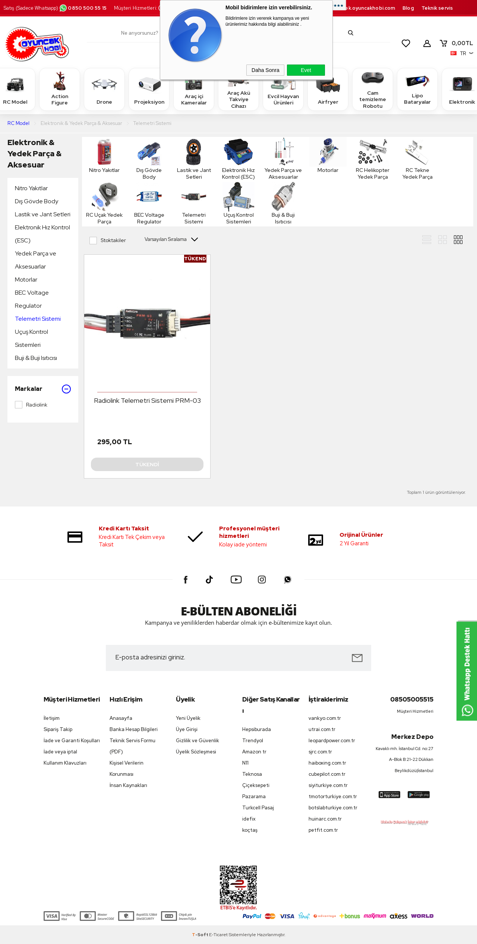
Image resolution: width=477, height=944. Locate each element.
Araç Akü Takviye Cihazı (238, 89)
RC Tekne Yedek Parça (417, 158)
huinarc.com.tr (325, 819)
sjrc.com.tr (320, 752)
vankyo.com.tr (325, 718)
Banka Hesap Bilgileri (134, 729)
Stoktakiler (107, 240)
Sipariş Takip (58, 729)
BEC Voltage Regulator (32, 299)
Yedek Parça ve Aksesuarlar (35, 260)
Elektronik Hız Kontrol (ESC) (42, 233)
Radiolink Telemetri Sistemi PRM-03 (147, 400)
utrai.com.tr (322, 729)
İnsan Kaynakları (128, 785)
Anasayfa (121, 718)
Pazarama (254, 796)
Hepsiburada (256, 729)
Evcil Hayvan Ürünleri (283, 89)
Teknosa (252, 774)
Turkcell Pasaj (258, 808)
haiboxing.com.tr (327, 763)
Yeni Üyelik (188, 718)
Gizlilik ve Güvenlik (197, 740)
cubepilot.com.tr (327, 774)
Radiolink (31, 404)
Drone (104, 89)
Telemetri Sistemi (38, 319)
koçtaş (250, 830)
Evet (306, 70)
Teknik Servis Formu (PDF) (132, 746)
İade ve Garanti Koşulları (72, 740)
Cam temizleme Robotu (372, 89)
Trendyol (252, 740)
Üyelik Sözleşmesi (196, 752)
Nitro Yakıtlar (31, 188)
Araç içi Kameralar (193, 89)
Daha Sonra (265, 70)
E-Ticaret (218, 935)
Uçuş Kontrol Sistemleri (31, 338)
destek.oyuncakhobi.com (364, 8)
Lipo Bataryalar (417, 88)
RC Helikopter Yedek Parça (372, 158)
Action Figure (59, 89)
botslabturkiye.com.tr (333, 808)
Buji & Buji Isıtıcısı (36, 358)
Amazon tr (254, 752)
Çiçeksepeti (255, 785)
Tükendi (147, 464)
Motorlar (26, 279)
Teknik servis (437, 8)
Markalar (43, 389)
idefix (249, 819)
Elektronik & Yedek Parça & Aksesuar (34, 153)
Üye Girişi (187, 729)
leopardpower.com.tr (332, 740)
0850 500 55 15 (82, 8)
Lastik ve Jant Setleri (42, 214)
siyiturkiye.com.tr (328, 785)
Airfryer (328, 89)
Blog (408, 8)
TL (456, 43)
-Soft (200, 935)
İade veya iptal (60, 752)
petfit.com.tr (323, 830)
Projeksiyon (149, 89)
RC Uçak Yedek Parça (104, 203)
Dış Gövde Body (36, 201)
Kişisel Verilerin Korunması (126, 768)
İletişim (52, 718)
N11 (245, 763)
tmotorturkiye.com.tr (333, 796)
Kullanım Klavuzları (65, 763)
